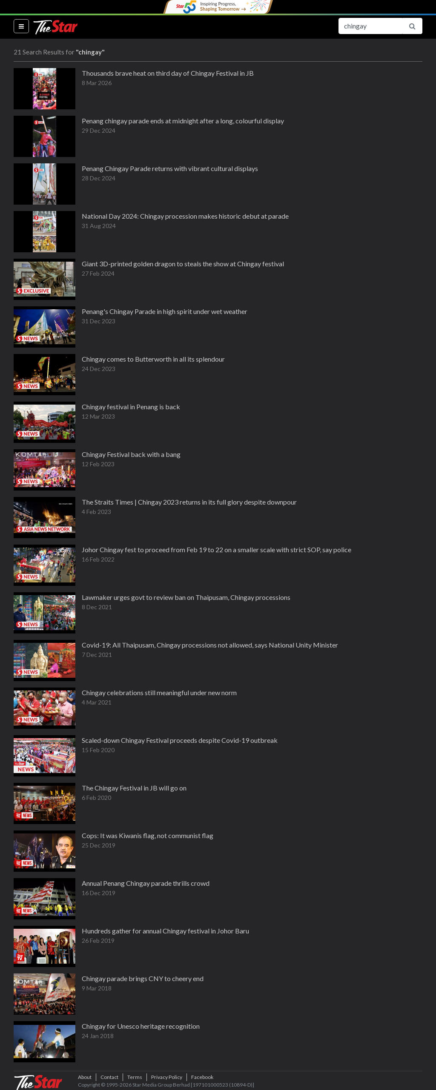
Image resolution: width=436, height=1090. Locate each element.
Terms (134, 1077)
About (85, 1077)
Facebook (202, 1077)
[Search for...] (370, 26)
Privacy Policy (166, 1077)
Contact (109, 1077)
